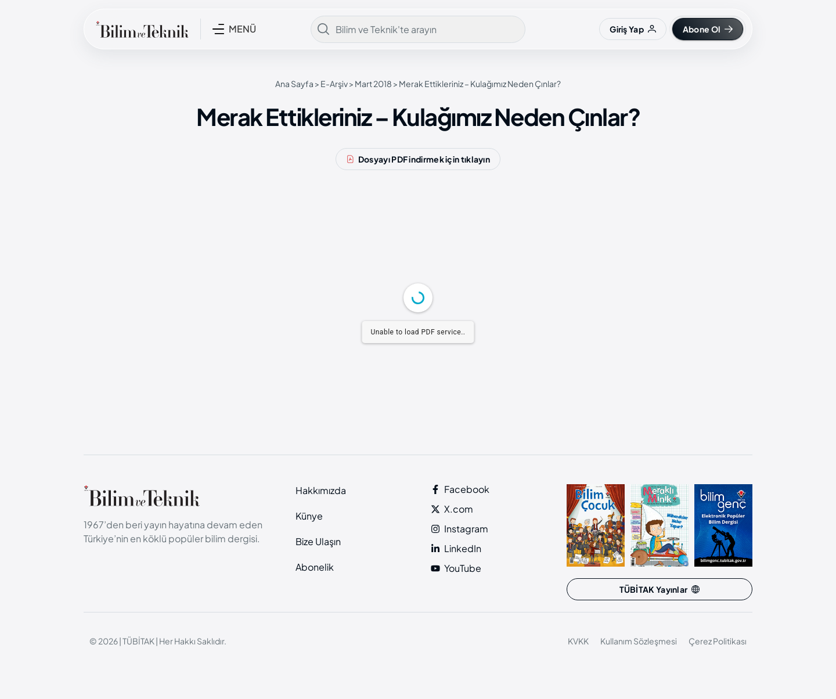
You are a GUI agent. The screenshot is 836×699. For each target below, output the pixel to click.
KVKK (578, 641)
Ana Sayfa (294, 83)
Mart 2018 (373, 83)
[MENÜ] (218, 29)
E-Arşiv (334, 83)
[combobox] (418, 29)
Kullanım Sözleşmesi (638, 641)
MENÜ (242, 29)
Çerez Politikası (718, 641)
